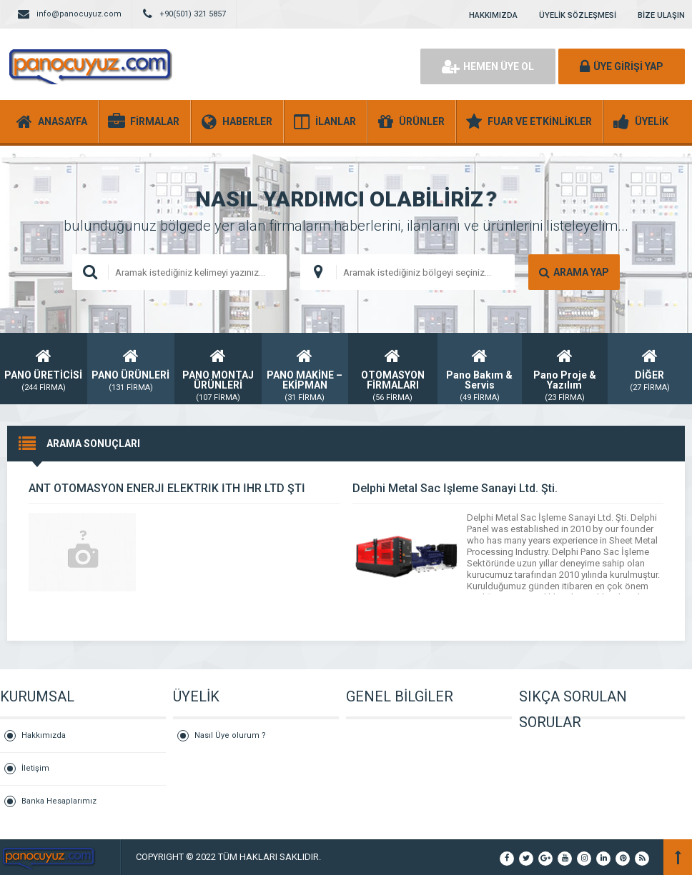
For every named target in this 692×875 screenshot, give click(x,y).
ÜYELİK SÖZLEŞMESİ (577, 15)
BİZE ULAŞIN (661, 15)
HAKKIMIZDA (493, 15)
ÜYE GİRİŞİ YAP (621, 66)
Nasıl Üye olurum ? (230, 735)
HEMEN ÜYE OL (488, 66)
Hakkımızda (43, 735)
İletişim (35, 768)
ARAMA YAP (574, 272)
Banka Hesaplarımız (59, 801)
